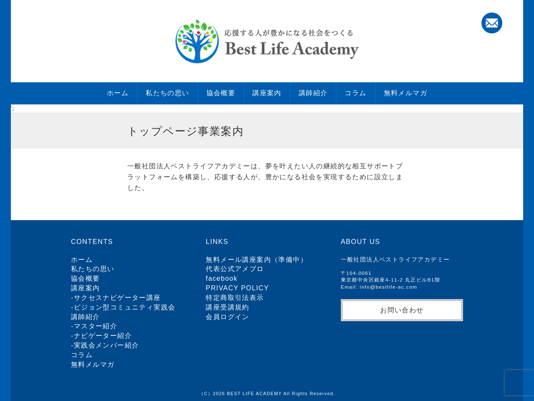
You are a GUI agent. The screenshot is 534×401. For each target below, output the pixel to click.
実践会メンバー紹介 (106, 345)
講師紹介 (313, 92)
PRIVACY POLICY (237, 288)
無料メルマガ (405, 92)
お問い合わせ (401, 310)
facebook (221, 278)
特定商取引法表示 (235, 297)
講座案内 (267, 92)
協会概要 (221, 92)
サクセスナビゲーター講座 (117, 297)
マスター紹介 (95, 326)
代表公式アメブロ (235, 268)
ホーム (117, 92)
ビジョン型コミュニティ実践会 (125, 307)
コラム (355, 92)
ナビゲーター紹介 (103, 335)
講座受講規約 (227, 307)
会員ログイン (227, 316)
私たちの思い (167, 92)
